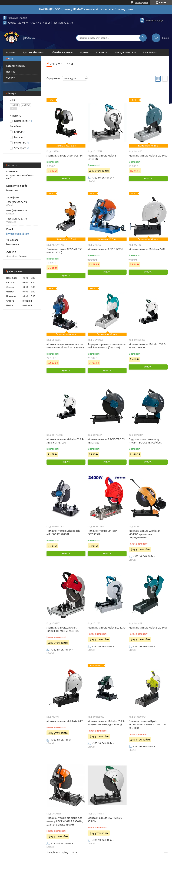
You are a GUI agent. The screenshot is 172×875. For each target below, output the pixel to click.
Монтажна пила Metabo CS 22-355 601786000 (147, 346)
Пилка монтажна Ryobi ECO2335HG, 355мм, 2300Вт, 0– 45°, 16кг (147, 724)
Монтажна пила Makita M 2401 (65, 721)
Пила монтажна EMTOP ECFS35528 (102, 532)
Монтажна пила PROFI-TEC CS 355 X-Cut (106, 441)
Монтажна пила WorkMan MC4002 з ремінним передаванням (144, 534)
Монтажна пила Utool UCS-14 (64, 155)
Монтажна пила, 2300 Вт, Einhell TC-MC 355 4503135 (63, 629)
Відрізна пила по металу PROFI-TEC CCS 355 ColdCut (145, 441)
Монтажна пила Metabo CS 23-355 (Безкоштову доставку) (106, 723)
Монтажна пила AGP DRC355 (105, 249)
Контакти (101, 52)
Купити (66, 178)
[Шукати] (143, 38)
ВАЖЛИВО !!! (150, 52)
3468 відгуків (141, 2)
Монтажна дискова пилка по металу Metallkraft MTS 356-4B (65, 346)
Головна (10, 52)
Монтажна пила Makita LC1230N (102, 157)
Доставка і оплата (33, 52)
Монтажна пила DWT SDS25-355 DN (105, 819)
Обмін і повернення (62, 52)
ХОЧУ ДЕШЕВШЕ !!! (125, 52)
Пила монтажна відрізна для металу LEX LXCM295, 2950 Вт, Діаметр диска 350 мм (65, 821)
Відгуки (10, 77)
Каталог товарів (15, 65)
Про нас (84, 52)
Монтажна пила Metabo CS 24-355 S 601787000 (65, 441)
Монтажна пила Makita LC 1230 (106, 627)
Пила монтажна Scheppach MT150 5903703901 (63, 532)
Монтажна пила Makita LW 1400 (148, 155)
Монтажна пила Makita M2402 (147, 249)
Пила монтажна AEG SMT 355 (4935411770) (64, 251)
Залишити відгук (154, 20)
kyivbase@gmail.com (17, 233)
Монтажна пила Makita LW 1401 (148, 627)
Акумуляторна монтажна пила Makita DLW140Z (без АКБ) (106, 346)
